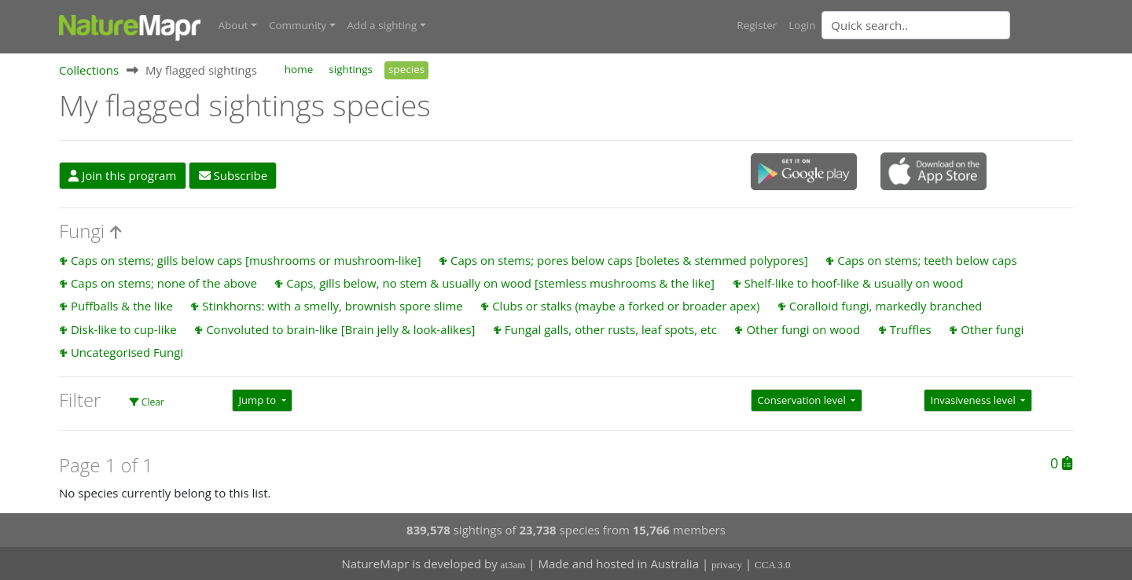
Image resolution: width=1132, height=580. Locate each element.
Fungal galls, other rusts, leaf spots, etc (611, 329)
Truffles (911, 329)
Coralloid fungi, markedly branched (885, 306)
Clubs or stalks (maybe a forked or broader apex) (625, 306)
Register (757, 25)
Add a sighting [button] (382, 25)
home (299, 69)
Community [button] (297, 25)
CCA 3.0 (773, 565)
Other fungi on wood (803, 329)
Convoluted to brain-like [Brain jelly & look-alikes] (340, 329)
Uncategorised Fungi (127, 352)
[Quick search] (915, 25)
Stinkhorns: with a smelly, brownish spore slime (332, 306)
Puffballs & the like (122, 306)
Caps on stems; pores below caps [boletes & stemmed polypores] (629, 260)
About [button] (233, 25)
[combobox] (947, 25)
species (406, 69)
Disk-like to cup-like (124, 329)
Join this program (122, 175)
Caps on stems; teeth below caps (926, 260)
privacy (726, 565)
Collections (89, 70)
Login (801, 25)
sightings (351, 69)
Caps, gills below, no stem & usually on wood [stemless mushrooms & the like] (500, 283)
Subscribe (233, 175)
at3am (513, 565)
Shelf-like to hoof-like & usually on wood (853, 283)
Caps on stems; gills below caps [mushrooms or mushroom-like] (246, 260)
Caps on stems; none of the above (164, 283)
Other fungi (992, 329)
